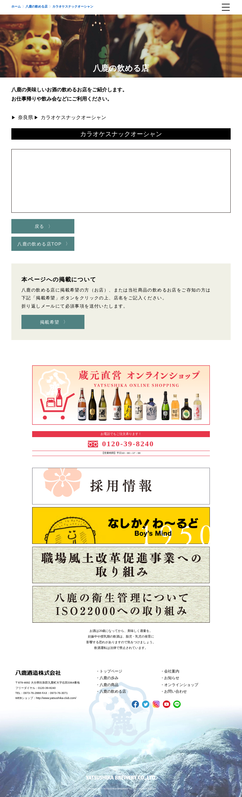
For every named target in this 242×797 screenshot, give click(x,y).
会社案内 (171, 671)
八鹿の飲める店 (113, 691)
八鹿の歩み (109, 678)
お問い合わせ (175, 691)
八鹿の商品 (109, 685)
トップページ (111, 671)
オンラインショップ (181, 685)
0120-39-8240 (128, 444)
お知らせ (171, 678)
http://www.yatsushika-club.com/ (56, 698)
